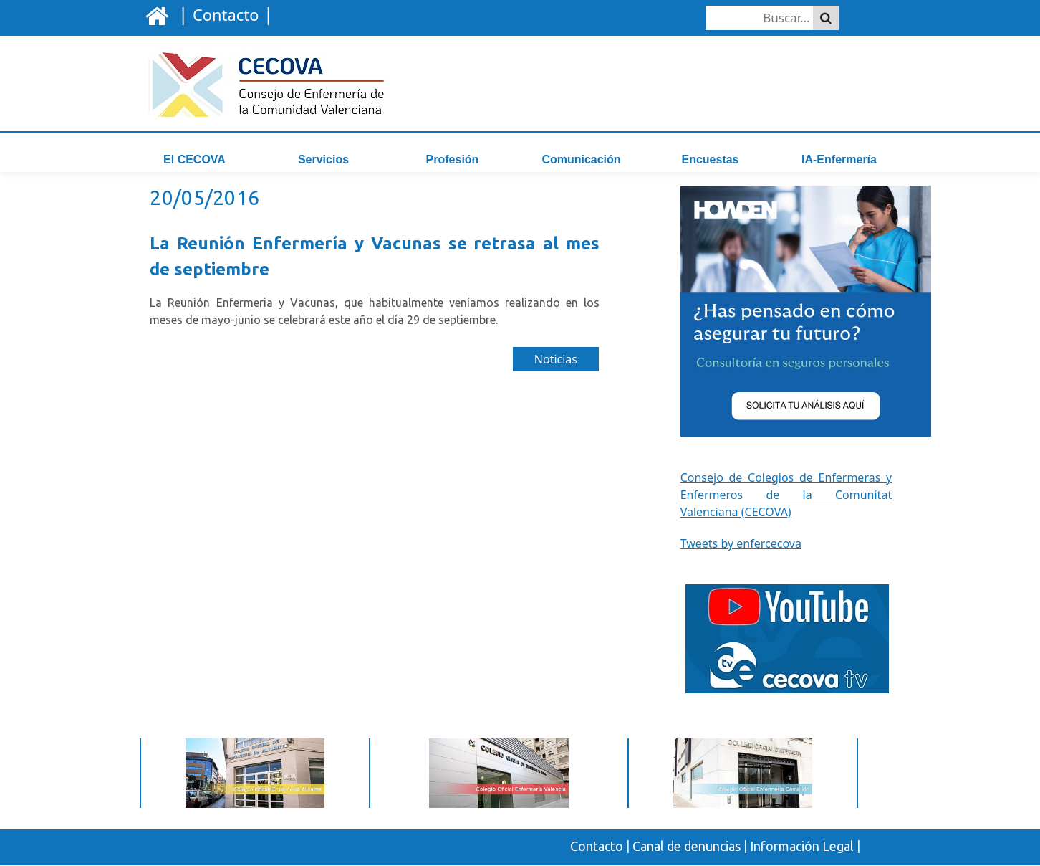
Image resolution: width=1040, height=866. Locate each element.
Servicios (323, 159)
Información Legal (802, 847)
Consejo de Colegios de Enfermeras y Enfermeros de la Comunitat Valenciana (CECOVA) (786, 496)
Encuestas (709, 159)
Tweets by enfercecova (740, 545)
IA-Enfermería (839, 159)
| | (223, 13)
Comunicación (580, 159)
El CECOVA (194, 159)
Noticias (555, 361)
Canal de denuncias (686, 847)
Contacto (596, 847)
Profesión (452, 159)
